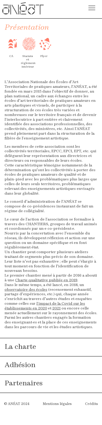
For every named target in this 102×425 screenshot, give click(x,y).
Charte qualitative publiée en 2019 (46, 280)
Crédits (91, 404)
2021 (56, 308)
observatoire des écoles (26, 290)
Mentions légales (57, 404)
